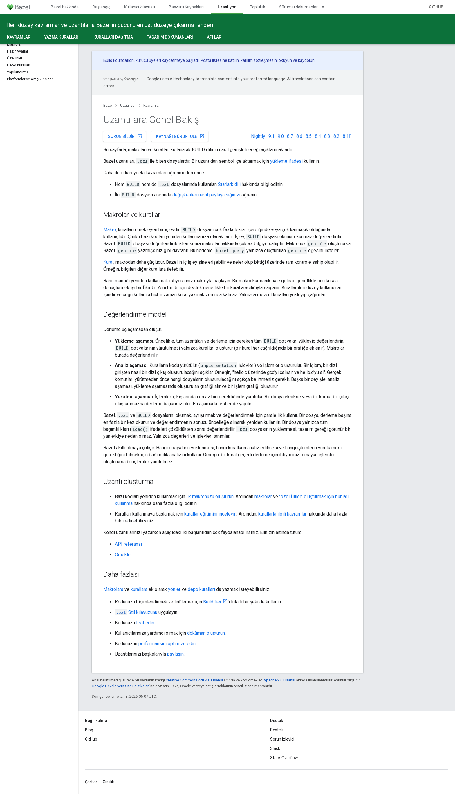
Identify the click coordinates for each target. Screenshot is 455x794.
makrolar (263, 496)
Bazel (108, 105)
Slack (275, 748)
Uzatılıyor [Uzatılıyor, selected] (227, 7)
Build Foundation (118, 60)
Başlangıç (101, 7)
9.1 (271, 136)
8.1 (347, 136)
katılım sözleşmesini (259, 60)
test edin (145, 622)
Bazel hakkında (65, 7)
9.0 (281, 136)
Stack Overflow (284, 757)
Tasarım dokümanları (170, 37)
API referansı (128, 544)
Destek (276, 730)
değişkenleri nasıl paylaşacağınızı (206, 195)
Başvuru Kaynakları (186, 7)
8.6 (299, 136)
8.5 (309, 136)
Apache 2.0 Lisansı (279, 680)
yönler (174, 589)
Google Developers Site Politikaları (120, 686)
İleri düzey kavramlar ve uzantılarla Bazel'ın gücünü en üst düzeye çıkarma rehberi (110, 24)
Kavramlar (151, 105)
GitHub (436, 7)
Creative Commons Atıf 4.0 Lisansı (194, 680)
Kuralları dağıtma (113, 37)
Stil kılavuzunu (136, 612)
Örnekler (123, 554)
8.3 (327, 136)
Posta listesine (214, 60)
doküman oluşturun (206, 633)
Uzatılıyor (128, 105)
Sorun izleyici (282, 739)
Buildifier (212, 602)
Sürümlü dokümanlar (298, 7)
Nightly (258, 136)
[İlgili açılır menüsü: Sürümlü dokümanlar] (325, 7)
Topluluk (257, 7)
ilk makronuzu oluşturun (210, 496)
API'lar (214, 37)
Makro (109, 229)
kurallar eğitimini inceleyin (210, 514)
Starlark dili (229, 184)
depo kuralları (201, 589)
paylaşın (175, 654)
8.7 (290, 136)
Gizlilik (108, 781)
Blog (89, 730)
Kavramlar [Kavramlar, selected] (18, 37)
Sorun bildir (125, 136)
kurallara (139, 589)
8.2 (336, 136)
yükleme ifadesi (286, 161)
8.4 (318, 136)
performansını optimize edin (167, 643)
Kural (108, 262)
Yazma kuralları (62, 37)
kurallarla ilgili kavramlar (282, 514)
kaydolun (306, 60)
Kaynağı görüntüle (180, 136)
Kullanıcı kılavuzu (139, 7)
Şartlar (91, 781)
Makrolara (113, 589)
